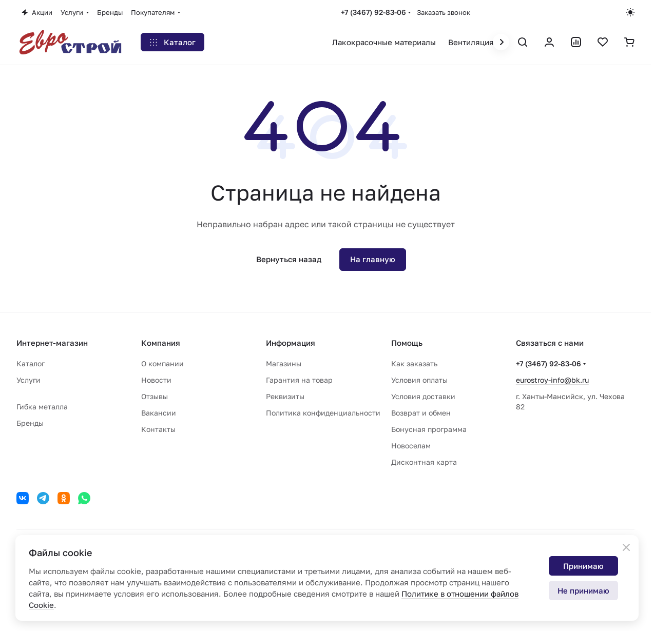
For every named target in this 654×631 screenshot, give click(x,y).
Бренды (30, 423)
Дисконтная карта (424, 462)
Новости (156, 380)
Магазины (283, 363)
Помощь (406, 342)
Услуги (28, 380)
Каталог (30, 363)
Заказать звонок (443, 12)
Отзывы (154, 396)
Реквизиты (285, 396)
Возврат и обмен (421, 412)
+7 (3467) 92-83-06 (373, 12)
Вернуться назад (288, 259)
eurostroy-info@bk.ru (552, 380)
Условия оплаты (419, 380)
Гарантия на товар (299, 380)
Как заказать (414, 363)
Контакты (158, 429)
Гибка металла (42, 406)
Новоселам (411, 445)
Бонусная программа (429, 429)
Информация (290, 342)
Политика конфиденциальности (323, 412)
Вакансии (158, 412)
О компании (162, 363)
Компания (160, 342)
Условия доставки (423, 396)
